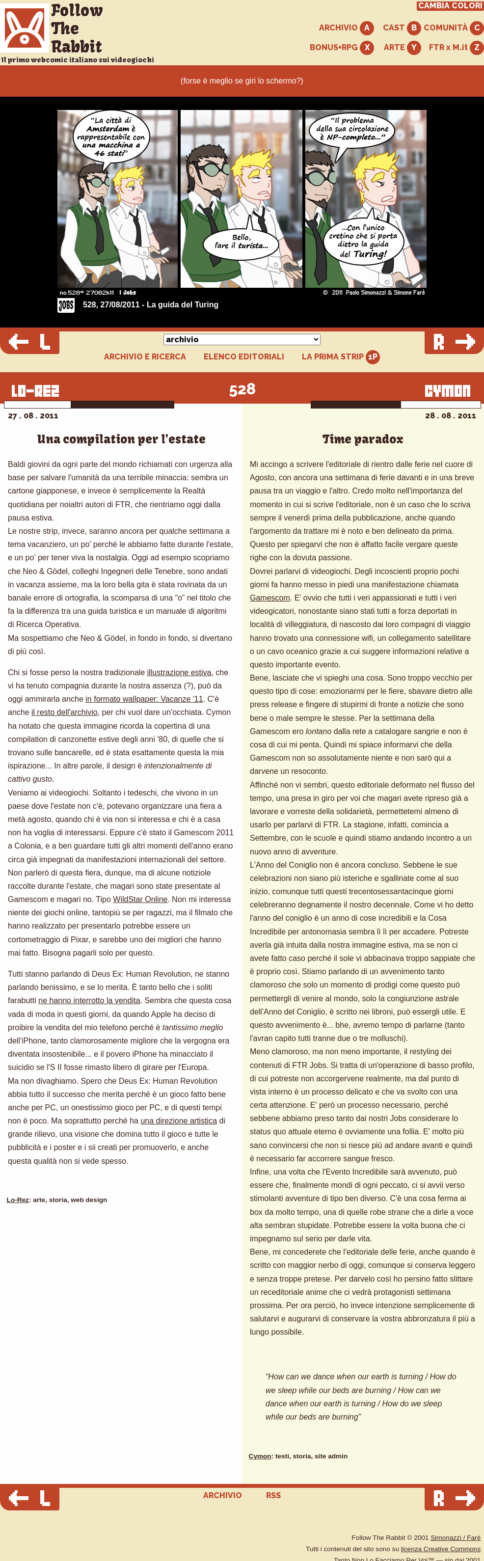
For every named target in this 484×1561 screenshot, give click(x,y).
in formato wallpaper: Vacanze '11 (144, 699)
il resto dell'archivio (64, 712)
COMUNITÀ (454, 28)
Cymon (260, 1456)
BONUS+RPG (342, 48)
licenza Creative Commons (441, 1549)
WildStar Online (140, 899)
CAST (402, 28)
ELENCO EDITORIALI (244, 357)
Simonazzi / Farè (455, 1537)
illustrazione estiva (179, 672)
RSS (273, 1495)
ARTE (402, 48)
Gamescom (270, 598)
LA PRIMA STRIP (341, 357)
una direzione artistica (178, 1121)
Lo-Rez (18, 1200)
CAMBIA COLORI (450, 5)
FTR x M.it (456, 48)
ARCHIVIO (346, 28)
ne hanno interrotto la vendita (89, 1000)
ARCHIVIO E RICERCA (145, 357)
